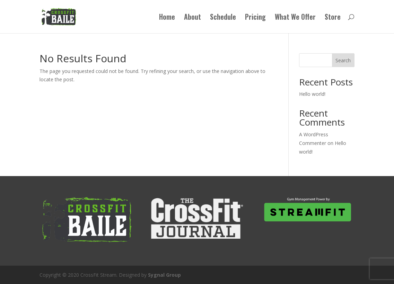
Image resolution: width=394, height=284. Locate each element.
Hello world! (312, 94)
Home (167, 18)
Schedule (223, 18)
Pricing (255, 18)
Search (343, 60)
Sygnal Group (164, 275)
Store (333, 18)
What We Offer (295, 18)
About (192, 18)
